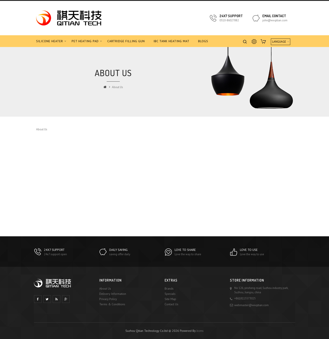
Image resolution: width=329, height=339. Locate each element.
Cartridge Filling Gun (126, 41)
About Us (117, 87)
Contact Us (171, 304)
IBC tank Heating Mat (171, 41)
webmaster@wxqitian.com (251, 305)
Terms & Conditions (112, 304)
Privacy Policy (108, 299)
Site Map (170, 299)
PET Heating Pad (85, 41)
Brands (169, 288)
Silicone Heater (49, 41)
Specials (170, 294)
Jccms (200, 331)
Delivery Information (112, 294)
